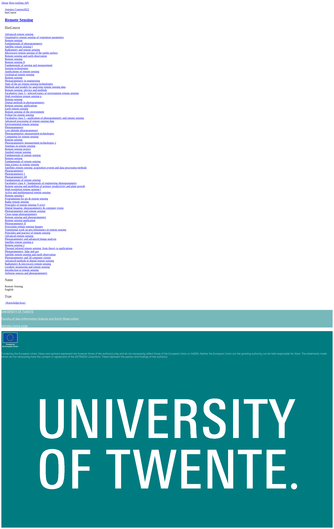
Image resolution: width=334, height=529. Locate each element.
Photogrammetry (14, 127)
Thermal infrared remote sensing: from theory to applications (38, 248)
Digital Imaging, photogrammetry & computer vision (34, 207)
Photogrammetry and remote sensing (25, 211)
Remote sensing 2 (14, 245)
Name (9, 279)
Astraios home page (14, 326)
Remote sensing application (20, 220)
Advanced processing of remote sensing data (29, 121)
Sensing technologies (16, 68)
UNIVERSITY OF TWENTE (17, 311)
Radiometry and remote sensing (22, 49)
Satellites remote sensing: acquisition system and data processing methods (46, 167)
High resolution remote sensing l (23, 189)
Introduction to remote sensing (22, 270)
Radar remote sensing (17, 201)
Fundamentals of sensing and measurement (28, 65)
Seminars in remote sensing (20, 145)
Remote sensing (13, 40)
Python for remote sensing (19, 114)
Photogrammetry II (15, 223)
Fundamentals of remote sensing (23, 155)
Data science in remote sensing (22, 164)
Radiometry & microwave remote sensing (28, 263)
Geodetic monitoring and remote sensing (27, 266)
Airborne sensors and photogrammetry (26, 273)
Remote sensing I (14, 195)
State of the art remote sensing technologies (29, 83)
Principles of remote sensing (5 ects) (25, 204)
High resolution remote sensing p (23, 96)
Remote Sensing (19, 20)
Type (8, 296)
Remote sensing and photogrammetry (25, 217)
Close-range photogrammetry (21, 214)
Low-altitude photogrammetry (21, 130)
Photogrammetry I (15, 173)
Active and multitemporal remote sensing (28, 192)
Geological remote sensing (19, 74)
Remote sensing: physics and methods (26, 90)
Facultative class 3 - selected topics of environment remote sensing (42, 93)
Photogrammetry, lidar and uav (22, 251)
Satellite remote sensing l (19, 46)
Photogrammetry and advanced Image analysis (30, 239)
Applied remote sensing (18, 152)
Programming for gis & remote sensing (26, 198)
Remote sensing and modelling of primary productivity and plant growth (45, 186)
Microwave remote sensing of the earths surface (31, 52)
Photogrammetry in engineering (22, 80)
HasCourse (12, 27)
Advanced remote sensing (19, 34)
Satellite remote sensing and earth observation (30, 254)
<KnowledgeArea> (15, 302)
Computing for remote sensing (21, 136)
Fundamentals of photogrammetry (23, 43)
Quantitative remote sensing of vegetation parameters (34, 37)
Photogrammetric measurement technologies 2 (30, 142)
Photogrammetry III (16, 176)
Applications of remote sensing (22, 71)
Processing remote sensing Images (24, 226)
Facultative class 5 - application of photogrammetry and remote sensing (44, 118)
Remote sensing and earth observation (26, 55)
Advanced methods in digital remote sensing (29, 260)
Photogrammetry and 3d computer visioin (28, 257)
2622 (26, 9)
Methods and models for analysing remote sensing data (35, 86)
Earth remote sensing (16, 108)
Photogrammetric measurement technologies (29, 133)
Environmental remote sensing (22, 124)
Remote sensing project (18, 149)
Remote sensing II (15, 62)
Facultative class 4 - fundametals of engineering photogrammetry (41, 183)
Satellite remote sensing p (19, 242)
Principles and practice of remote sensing (27, 232)
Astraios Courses (14, 9)
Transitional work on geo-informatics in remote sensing (35, 229)
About (4, 2)
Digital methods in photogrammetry (25, 102)
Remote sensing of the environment (24, 111)
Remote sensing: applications (21, 105)
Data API (23, 2)
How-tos (13, 2)
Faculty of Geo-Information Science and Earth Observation (40, 318)
